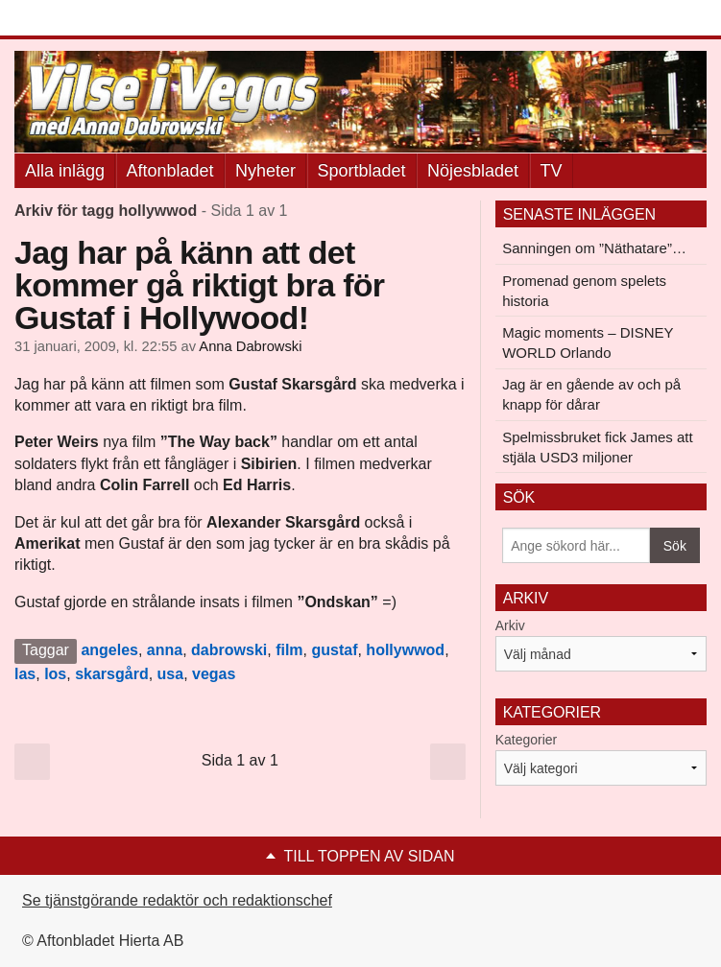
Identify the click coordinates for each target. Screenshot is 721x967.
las (25, 674)
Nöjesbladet (472, 170)
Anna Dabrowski (250, 346)
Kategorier (526, 739)
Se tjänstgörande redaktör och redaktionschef (177, 900)
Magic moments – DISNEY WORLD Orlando (587, 342)
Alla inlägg (65, 170)
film (289, 650)
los (55, 674)
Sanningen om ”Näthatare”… (594, 248)
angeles (109, 650)
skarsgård (112, 674)
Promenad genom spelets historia (584, 290)
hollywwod (405, 650)
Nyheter (265, 170)
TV (552, 170)
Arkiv (510, 625)
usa (170, 674)
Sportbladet (362, 170)
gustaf (334, 650)
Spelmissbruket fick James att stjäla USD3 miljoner (597, 447)
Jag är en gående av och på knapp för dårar (591, 394)
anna (164, 650)
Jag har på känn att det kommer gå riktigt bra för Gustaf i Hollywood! (199, 285)
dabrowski (229, 650)
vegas (213, 674)
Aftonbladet (170, 170)
